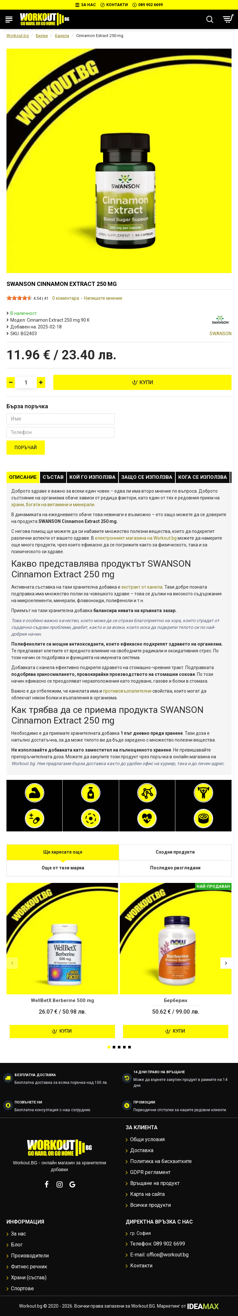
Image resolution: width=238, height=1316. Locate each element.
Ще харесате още (62, 852)
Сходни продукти (175, 852)
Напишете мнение (103, 298)
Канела (62, 35)
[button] (12, 963)
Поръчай (26, 447)
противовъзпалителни (127, 691)
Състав (53, 477)
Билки (42, 35)
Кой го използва (92, 477)
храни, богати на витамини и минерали (52, 504)
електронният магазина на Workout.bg (136, 538)
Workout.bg (17, 35)
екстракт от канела (141, 587)
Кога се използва (202, 477)
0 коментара (65, 298)
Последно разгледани (175, 867)
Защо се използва (146, 477)
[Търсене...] (210, 19)
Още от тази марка (63, 867)
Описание (23, 477)
